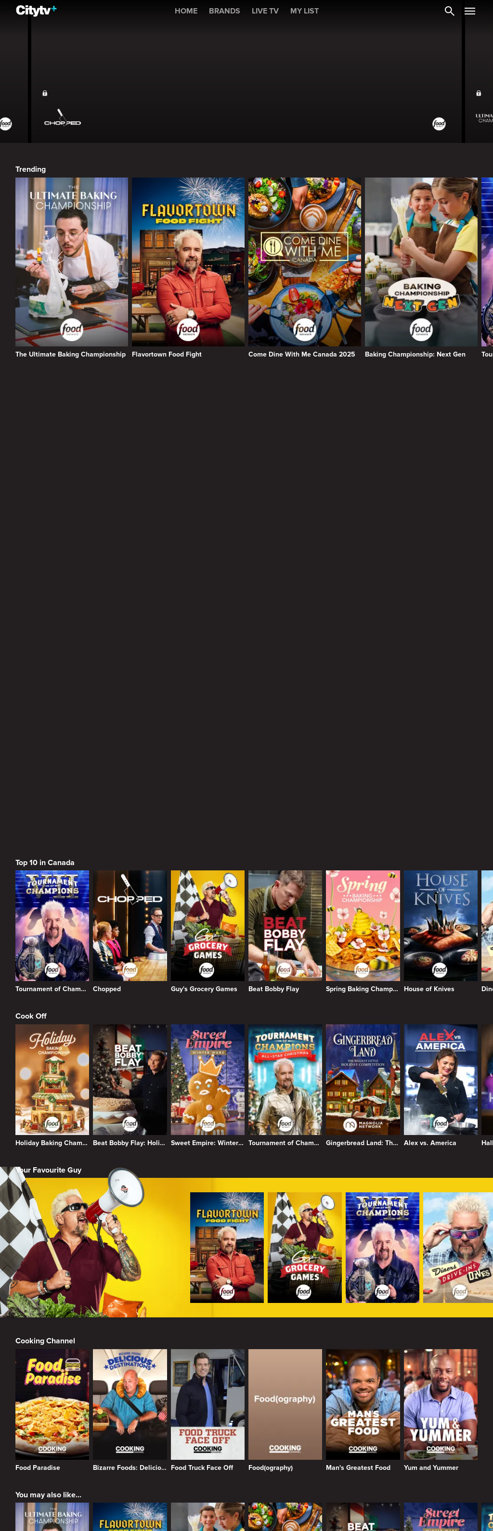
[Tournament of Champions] (52, 623)
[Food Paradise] (52, 1102)
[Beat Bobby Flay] (285, 623)
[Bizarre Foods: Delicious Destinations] (130, 1102)
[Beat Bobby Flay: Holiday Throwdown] (130, 777)
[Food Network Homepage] (421, 1391)
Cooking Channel (45, 1033)
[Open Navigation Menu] (470, 11)
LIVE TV (265, 11)
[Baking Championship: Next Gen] (421, 268)
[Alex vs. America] (441, 777)
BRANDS (224, 11)
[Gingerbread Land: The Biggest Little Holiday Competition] (363, 777)
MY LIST (304, 11)
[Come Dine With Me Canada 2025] (304, 268)
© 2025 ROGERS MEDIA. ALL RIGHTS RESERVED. (78, 1504)
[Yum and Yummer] (441, 1102)
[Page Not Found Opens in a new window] (246, 454)
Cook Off (30, 708)
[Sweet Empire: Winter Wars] (208, 777)
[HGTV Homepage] (304, 1391)
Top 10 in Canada (45, 555)
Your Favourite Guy (48, 862)
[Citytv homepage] (71, 1391)
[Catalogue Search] (449, 11)
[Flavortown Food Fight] (188, 268)
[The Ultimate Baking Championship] (71, 268)
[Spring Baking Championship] (363, 623)
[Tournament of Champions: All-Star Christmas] (285, 777)
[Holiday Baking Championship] (52, 777)
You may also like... (48, 1187)
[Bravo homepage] (188, 1391)
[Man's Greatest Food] (363, 1102)
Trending (30, 169)
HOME (186, 11)
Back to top (445, 1504)
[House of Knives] (441, 623)
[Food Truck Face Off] (208, 1102)
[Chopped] (130, 623)
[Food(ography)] (285, 1102)
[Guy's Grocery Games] (208, 623)
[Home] (36, 11)
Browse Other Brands (53, 1340)
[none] (27, 1478)
